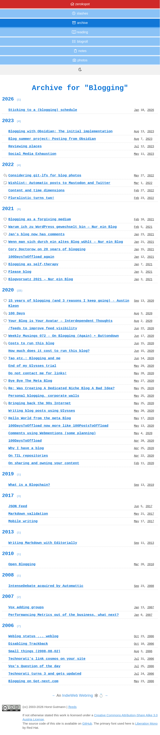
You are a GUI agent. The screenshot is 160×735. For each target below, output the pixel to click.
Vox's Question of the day (34, 666)
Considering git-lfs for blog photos (44, 175)
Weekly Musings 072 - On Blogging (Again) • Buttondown (63, 335)
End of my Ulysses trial (32, 365)
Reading (80, 32)
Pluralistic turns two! (31, 197)
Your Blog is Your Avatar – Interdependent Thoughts (60, 320)
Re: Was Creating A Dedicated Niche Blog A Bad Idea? (61, 388)
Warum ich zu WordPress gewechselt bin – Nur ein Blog (62, 226)
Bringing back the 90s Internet (39, 403)
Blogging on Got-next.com (33, 681)
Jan (136, 110)
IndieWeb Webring (77, 695)
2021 (11, 208)
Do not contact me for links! (37, 373)
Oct (136, 636)
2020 (12, 290)
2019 (11, 473)
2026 (11, 99)
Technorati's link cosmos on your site (46, 658)
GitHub (87, 723)
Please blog (19, 271)
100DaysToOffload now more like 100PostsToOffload (58, 425)
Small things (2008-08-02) (34, 651)
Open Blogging (21, 564)
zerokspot (80, 4)
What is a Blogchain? (29, 484)
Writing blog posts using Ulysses (41, 410)
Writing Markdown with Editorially (42, 542)
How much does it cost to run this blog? (49, 350)
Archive (80, 23)
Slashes (80, 13)
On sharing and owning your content (43, 463)
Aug (136, 131)
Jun (136, 328)
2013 (11, 531)
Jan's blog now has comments (36, 234)
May (136, 154)
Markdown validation (28, 513)
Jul (136, 146)
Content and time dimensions (36, 190)
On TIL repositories (28, 455)
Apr (136, 440)
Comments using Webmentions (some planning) (52, 433)
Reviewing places (25, 146)
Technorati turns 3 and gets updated (44, 673)
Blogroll (80, 41)
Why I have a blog (26, 448)
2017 (11, 495)
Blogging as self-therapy (33, 264)
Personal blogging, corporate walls (43, 395)
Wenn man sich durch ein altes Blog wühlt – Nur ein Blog (65, 241)
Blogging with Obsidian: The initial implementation (60, 131)
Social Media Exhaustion (32, 153)
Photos (79, 60)
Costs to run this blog (31, 343)
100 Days (16, 313)
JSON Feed (17, 506)
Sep (136, 300)
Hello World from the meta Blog (39, 418)
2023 (11, 120)
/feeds (72, 707)
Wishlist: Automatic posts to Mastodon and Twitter (59, 182)
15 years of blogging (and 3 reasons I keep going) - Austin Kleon (68, 303)
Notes (80, 51)
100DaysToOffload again (31, 256)
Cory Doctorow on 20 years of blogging (46, 249)
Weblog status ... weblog (33, 636)
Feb (136, 190)
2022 (11, 164)
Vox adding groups (26, 607)
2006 (11, 625)
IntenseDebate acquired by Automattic (45, 585)
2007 (11, 596)
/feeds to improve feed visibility (42, 328)
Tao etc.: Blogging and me (34, 358)
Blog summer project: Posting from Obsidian (52, 138)
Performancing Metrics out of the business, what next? (63, 614)
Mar (136, 183)
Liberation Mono (146, 723)
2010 (11, 553)
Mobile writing (23, 521)
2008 (11, 575)
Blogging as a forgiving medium (39, 219)
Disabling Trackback (28, 643)
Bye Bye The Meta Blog (30, 380)
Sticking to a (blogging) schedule (42, 109)
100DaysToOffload (25, 440)
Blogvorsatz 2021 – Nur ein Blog (40, 279)
